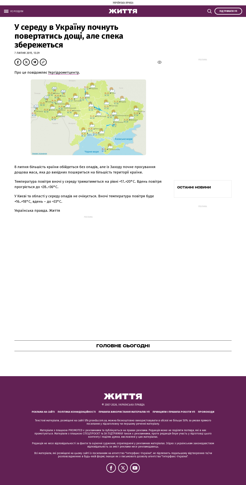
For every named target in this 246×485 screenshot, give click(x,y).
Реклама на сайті (43, 411)
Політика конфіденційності (77, 411)
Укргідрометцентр (63, 72)
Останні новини (194, 187)
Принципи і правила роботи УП (174, 411)
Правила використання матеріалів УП (124, 411)
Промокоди (206, 411)
